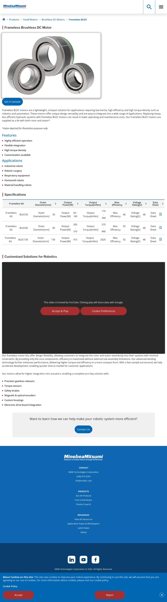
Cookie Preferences (103, 311)
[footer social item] (71, 559)
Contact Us (83, 429)
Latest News (83, 528)
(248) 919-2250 (83, 476)
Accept (18, 595)
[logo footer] (83, 459)
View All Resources (83, 519)
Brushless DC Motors (53, 19)
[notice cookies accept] (162, 595)
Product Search (83, 504)
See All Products (83, 495)
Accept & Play (60, 311)
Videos (83, 532)
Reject (109, 595)
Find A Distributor (83, 500)
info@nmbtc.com (83, 480)
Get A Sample (12, 101)
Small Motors (30, 19)
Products (14, 19)
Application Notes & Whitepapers (83, 523)
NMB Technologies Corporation (83, 472)
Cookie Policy (10, 586)
